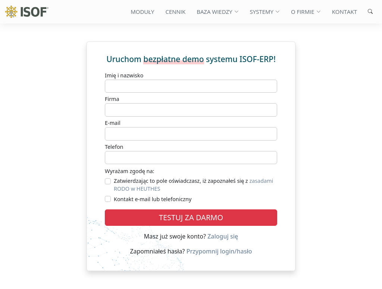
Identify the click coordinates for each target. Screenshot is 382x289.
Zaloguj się (222, 236)
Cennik (175, 11)
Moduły (142, 11)
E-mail (112, 122)
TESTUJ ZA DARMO (191, 217)
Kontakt (344, 11)
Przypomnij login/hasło (219, 251)
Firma (112, 98)
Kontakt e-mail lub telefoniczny (152, 199)
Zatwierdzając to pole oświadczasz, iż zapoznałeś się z (193, 185)
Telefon (114, 146)
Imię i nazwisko (124, 75)
